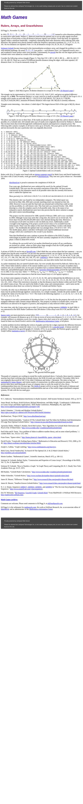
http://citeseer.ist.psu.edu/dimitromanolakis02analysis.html (51, 430)
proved (52, 52)
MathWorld (5, 517)
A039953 (49, 495)
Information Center (52, 329)
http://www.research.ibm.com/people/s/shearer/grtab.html (60, 491)
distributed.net (43, 184)
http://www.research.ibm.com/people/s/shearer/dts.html (53, 487)
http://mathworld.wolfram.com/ (12, 502)
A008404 (63, 315)
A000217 (23, 495)
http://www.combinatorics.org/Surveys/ (42, 455)
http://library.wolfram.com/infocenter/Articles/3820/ (22, 451)
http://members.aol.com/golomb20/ (13, 460)
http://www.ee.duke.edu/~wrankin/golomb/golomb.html (42, 435)
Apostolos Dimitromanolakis (49, 277)
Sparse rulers (5, 323)
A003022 (44, 265)
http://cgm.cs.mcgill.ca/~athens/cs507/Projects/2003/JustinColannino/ (26, 420)
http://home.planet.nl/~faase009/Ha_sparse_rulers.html (41, 445)
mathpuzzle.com (30, 515)
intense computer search (43, 182)
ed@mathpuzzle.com (54, 511)
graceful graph (58, 335)
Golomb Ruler (42, 500)
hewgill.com (31, 259)
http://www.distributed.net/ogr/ (35, 424)
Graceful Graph (31, 500)
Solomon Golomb (7, 48)
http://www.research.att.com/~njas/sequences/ (26, 497)
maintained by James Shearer (11, 390)
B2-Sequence (20, 500)
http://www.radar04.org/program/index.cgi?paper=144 (20, 414)
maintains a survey (18, 339)
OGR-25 (37, 394)
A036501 (38, 495)
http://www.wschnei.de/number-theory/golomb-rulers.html (48, 483)
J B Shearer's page (66, 91)
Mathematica (40, 329)
